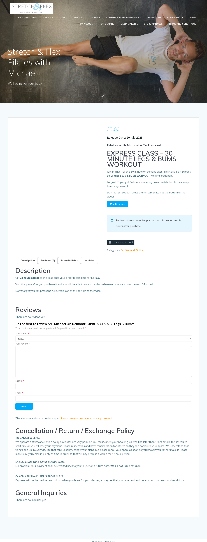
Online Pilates (129, 23)
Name (19, 379)
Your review (22, 342)
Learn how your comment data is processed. (86, 416)
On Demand (108, 23)
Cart (64, 17)
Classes (95, 17)
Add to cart (119, 202)
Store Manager (153, 23)
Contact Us (154, 17)
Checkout (79, 17)
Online (140, 248)
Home (193, 17)
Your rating (22, 331)
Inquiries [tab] (89, 258)
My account (87, 23)
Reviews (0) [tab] (48, 258)
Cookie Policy (175, 17)
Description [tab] (28, 258)
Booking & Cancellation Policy (36, 17)
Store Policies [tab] (69, 258)
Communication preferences (123, 17)
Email (19, 391)
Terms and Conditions (182, 23)
